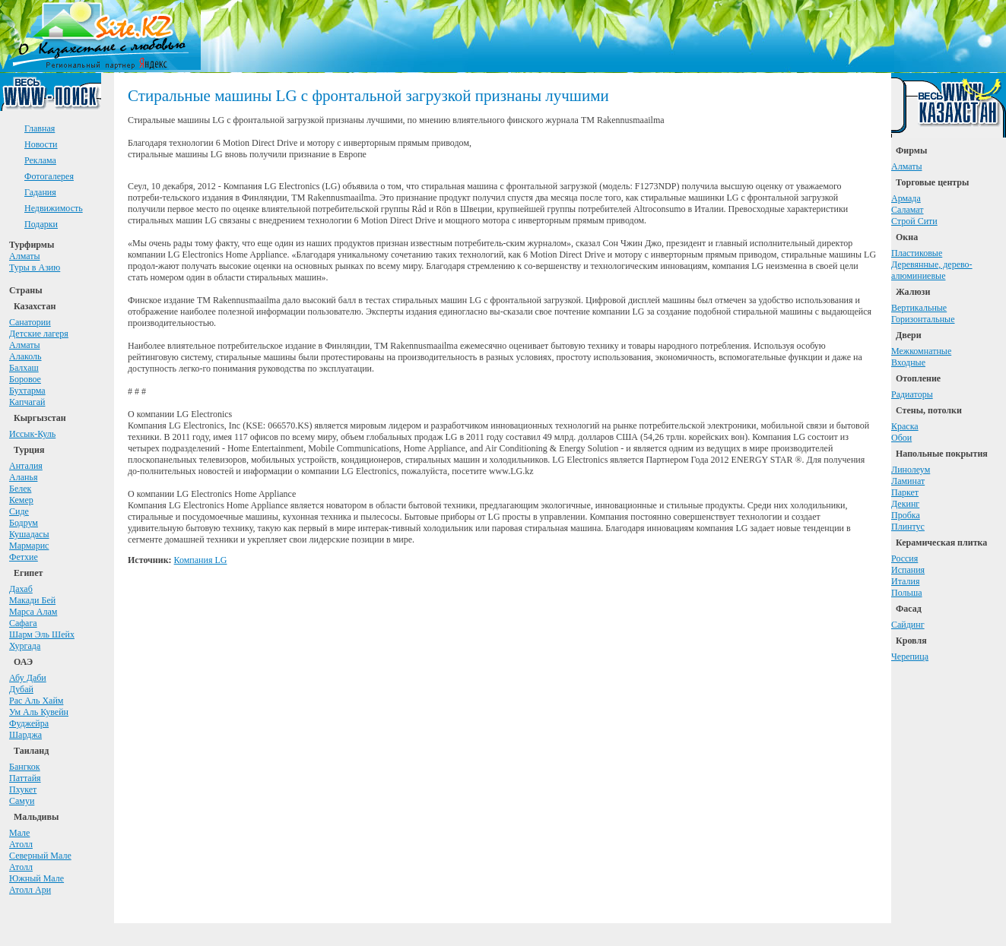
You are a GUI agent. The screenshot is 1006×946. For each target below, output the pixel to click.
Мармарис (29, 545)
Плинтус (908, 526)
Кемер (21, 500)
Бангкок (24, 766)
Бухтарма (27, 390)
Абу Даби (27, 677)
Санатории (30, 322)
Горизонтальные (923, 319)
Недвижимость (53, 208)
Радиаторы (912, 394)
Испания (908, 570)
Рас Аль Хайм (36, 700)
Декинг (905, 503)
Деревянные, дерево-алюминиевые (932, 270)
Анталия (26, 465)
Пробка (905, 515)
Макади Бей (32, 600)
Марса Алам (33, 611)
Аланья (23, 477)
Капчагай (27, 402)
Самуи (21, 801)
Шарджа (25, 734)
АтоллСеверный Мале (40, 850)
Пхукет (22, 789)
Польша (906, 592)
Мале (19, 832)
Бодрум (23, 522)
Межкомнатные (921, 351)
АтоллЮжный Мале (36, 873)
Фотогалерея (49, 176)
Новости (41, 144)
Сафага (23, 623)
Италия (905, 581)
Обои (901, 437)
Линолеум (910, 469)
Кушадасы (29, 534)
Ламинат (908, 481)
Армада (906, 198)
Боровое (25, 379)
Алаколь (25, 356)
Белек (20, 488)
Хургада (24, 646)
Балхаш (24, 367)
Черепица (909, 656)
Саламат (907, 209)
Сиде (19, 511)
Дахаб (21, 589)
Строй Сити (914, 221)
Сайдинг (908, 624)
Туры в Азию (34, 267)
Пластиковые (916, 253)
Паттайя (25, 778)
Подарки (41, 224)
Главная (39, 128)
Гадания (40, 192)
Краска (905, 426)
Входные (908, 362)
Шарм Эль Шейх (42, 634)
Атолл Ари (30, 889)
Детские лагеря (38, 333)
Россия (904, 558)
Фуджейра (29, 723)
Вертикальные (919, 307)
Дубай (21, 689)
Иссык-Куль (32, 434)
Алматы (24, 256)
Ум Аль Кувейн (38, 712)
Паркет (905, 492)
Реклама (40, 160)
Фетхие (23, 557)
